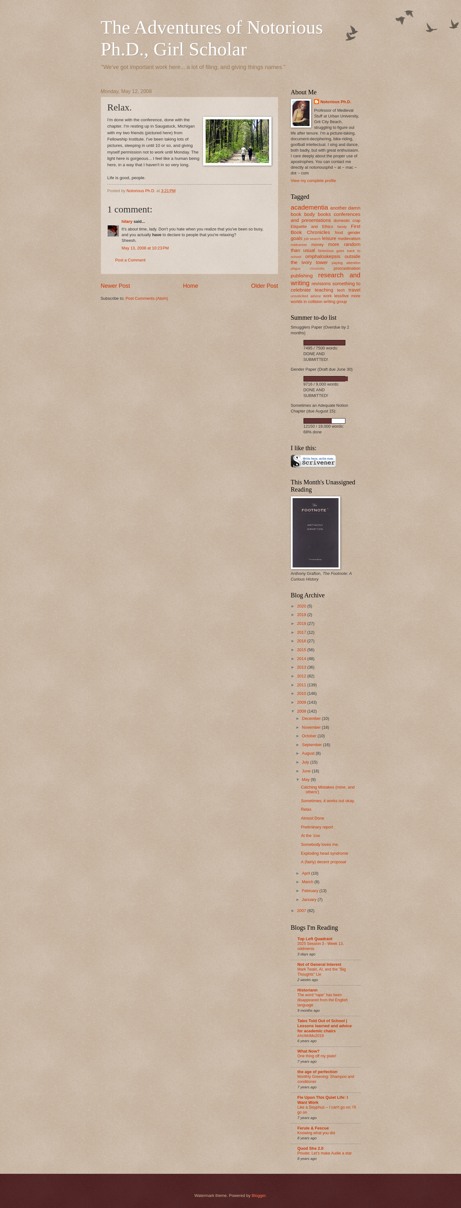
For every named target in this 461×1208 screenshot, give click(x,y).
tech (341, 290)
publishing (302, 275)
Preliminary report (317, 827)
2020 (302, 606)
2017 (302, 632)
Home (190, 286)
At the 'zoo (310, 835)
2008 (302, 711)
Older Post (264, 286)
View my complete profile (313, 180)
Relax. (307, 809)
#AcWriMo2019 (311, 1036)
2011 (302, 685)
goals (297, 238)
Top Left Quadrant (315, 938)
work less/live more (341, 295)
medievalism (349, 238)
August (309, 753)
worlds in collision (307, 301)
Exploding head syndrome (324, 853)
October (309, 735)
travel (355, 290)
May (306, 779)
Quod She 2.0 (310, 1148)
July (306, 762)
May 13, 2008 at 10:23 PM (145, 248)
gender (354, 232)
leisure (329, 238)
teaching (324, 290)
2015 (302, 649)
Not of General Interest (320, 964)
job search (312, 239)
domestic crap (347, 220)
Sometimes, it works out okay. (328, 800)
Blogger (259, 1195)
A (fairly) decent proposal (323, 861)
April (306, 873)
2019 (302, 614)
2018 (302, 623)
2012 (302, 676)
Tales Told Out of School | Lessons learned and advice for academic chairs (325, 1025)
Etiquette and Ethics (312, 226)
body (309, 214)
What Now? (309, 1051)
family (342, 227)
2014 (302, 658)
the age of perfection (318, 1071)
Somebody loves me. (320, 844)
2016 (302, 641)
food (339, 232)
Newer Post (115, 286)
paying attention (346, 263)
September (312, 744)
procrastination (347, 268)
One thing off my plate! (317, 1056)
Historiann (308, 990)
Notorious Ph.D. (335, 101)
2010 (302, 693)
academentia (309, 207)
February (310, 890)
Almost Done (312, 818)
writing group (335, 301)
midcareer (299, 245)
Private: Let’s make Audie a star (325, 1153)
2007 (302, 910)
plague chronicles (307, 268)
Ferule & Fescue (313, 1128)
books (324, 214)
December (312, 718)
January (309, 899)
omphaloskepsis (322, 256)
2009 (302, 702)
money (317, 244)
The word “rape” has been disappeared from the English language (323, 1000)
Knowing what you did (316, 1133)
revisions (321, 283)
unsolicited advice (306, 296)
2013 (302, 667)
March (308, 881)
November (312, 727)
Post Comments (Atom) (146, 298)
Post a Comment (130, 260)
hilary (127, 221)
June (307, 771)
